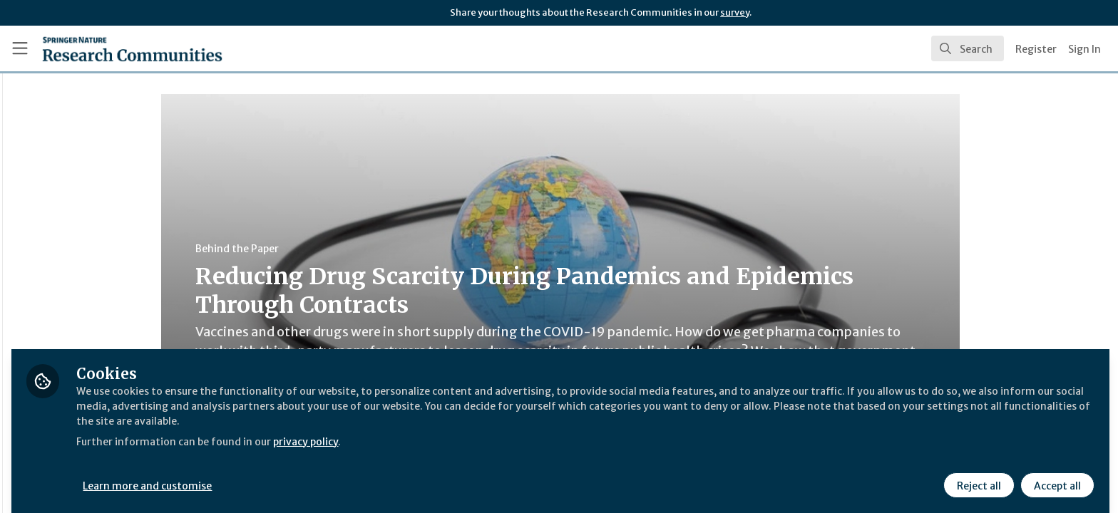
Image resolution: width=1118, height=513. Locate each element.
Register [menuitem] (1036, 49)
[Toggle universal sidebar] (20, 48)
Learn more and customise (329, 475)
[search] (967, 48)
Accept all (1055, 475)
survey (734, 12)
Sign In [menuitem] (1084, 49)
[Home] (132, 48)
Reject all (977, 475)
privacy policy (508, 430)
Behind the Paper (327, 248)
